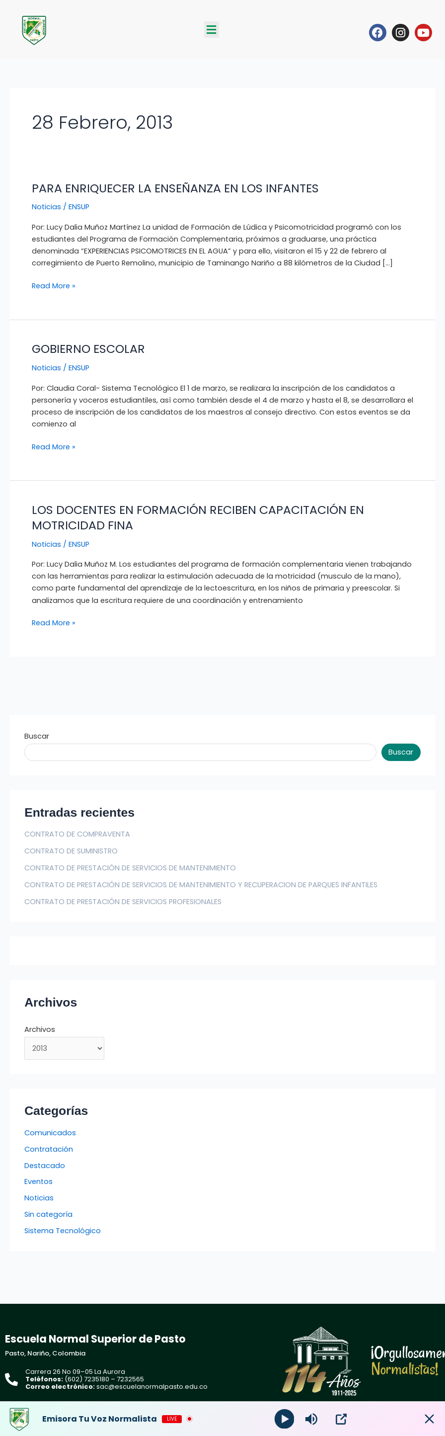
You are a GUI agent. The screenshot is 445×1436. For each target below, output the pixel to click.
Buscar (36, 736)
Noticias (46, 207)
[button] (211, 29)
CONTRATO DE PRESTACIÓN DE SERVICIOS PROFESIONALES (123, 902)
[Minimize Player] (427, 1419)
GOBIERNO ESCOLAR (88, 348)
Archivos (39, 1029)
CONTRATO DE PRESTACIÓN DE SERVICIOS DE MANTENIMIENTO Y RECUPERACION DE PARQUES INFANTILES (200, 885)
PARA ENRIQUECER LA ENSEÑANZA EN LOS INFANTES (175, 188)
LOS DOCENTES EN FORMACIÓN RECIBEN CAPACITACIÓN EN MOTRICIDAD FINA (198, 517)
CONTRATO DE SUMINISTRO (71, 851)
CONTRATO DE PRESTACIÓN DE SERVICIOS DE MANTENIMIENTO (130, 868)
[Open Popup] (341, 1419)
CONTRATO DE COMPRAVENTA (77, 834)
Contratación (48, 1149)
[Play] (284, 1419)
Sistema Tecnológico (62, 1231)
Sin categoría (48, 1214)
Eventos (38, 1181)
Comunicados (50, 1133)
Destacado (44, 1166)
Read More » (53, 285)
